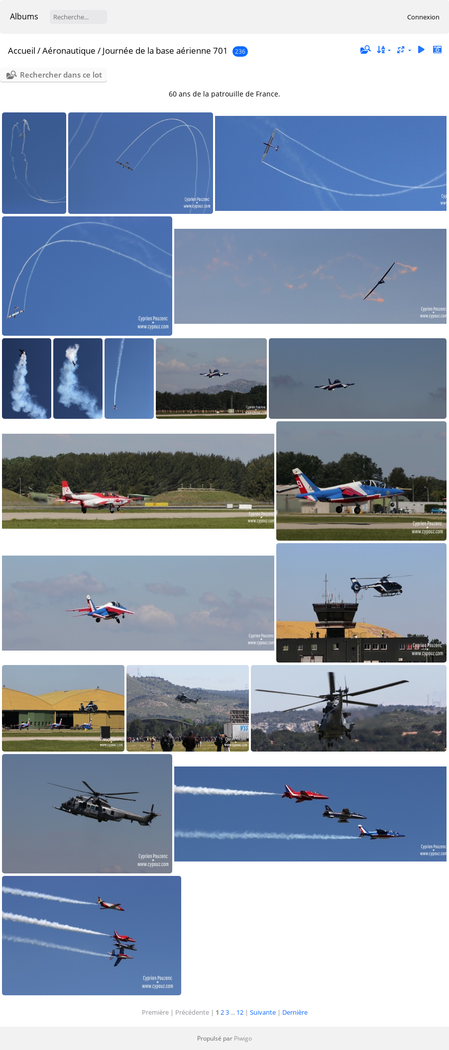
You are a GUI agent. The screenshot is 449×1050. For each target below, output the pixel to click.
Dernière (295, 1012)
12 (239, 1012)
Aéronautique (69, 50)
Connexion (423, 16)
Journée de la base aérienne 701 (165, 50)
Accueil (21, 50)
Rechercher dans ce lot (61, 75)
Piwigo (243, 1038)
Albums (24, 16)
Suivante (263, 1012)
